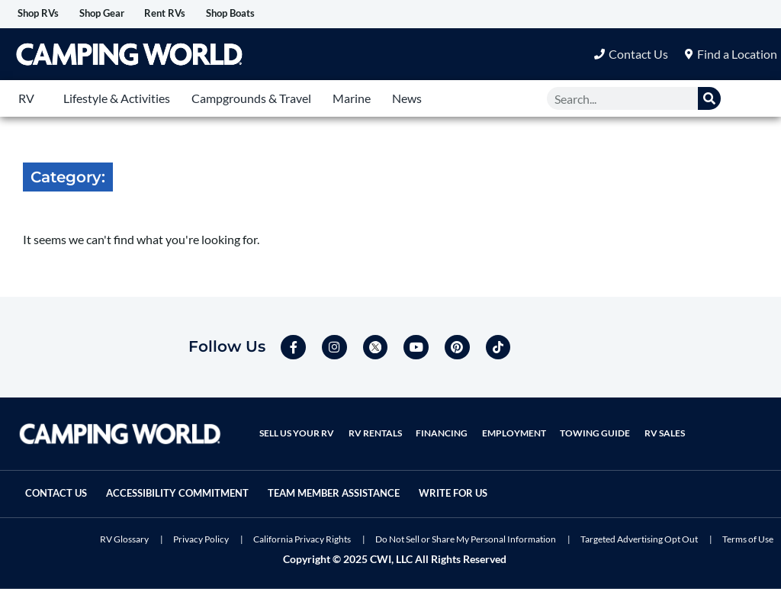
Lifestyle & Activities (116, 99)
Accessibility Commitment (202, 481)
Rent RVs (211, 14)
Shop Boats (294, 14)
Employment (502, 421)
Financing (433, 421)
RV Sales (645, 421)
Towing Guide (580, 421)
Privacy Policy (201, 539)
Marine (352, 99)
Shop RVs (47, 14)
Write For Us (67, 494)
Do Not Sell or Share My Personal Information (465, 539)
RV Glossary (124, 539)
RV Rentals (370, 421)
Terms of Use (747, 539)
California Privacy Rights (302, 539)
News (407, 99)
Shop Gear (130, 14)
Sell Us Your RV (295, 421)
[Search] (709, 100)
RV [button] (26, 99)
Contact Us (63, 481)
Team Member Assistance (380, 481)
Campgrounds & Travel (251, 99)
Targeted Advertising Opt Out (639, 539)
